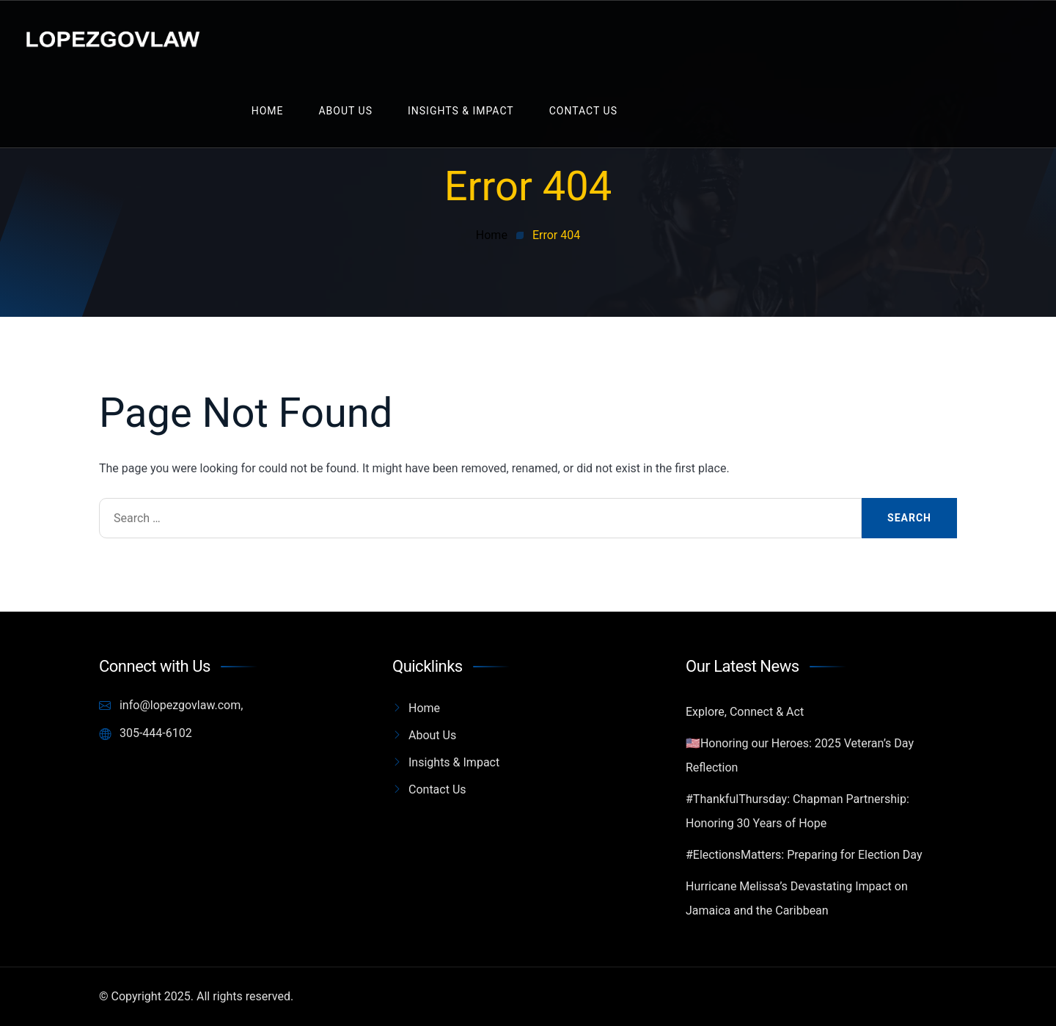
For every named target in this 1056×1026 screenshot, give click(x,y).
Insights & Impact (461, 111)
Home (268, 111)
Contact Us (583, 111)
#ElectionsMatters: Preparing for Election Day (804, 855)
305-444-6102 (145, 733)
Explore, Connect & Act (745, 712)
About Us (345, 111)
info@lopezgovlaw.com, (171, 705)
